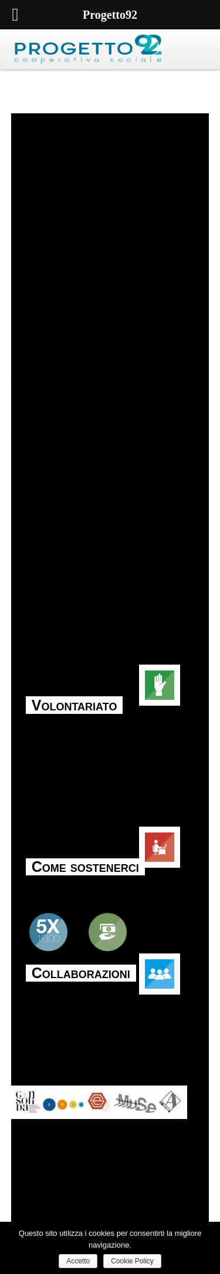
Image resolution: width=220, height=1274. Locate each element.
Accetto (78, 1261)
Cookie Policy (132, 1261)
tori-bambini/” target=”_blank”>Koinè (87, 431)
